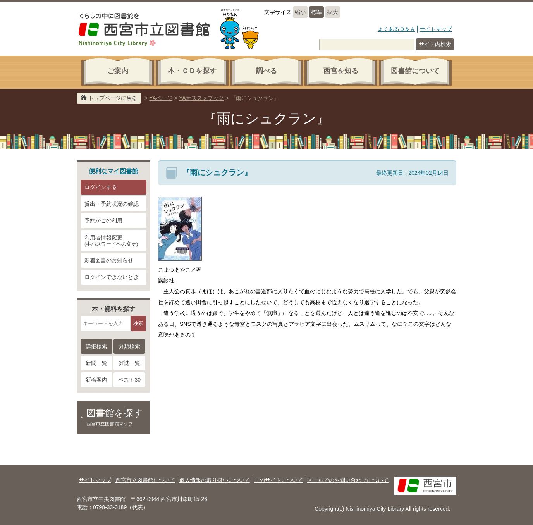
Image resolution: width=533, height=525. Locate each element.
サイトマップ (436, 29)
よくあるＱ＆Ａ (396, 29)
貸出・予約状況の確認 (111, 204)
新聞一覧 (96, 363)
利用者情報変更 (113, 241)
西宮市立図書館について (145, 480)
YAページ (160, 98)
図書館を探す (117, 417)
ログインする (100, 187)
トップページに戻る (112, 98)
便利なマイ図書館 (113, 170)
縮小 (300, 12)
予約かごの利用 (103, 220)
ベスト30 (129, 380)
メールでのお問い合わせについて (348, 480)
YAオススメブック (201, 98)
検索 (138, 323)
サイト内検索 (435, 44)
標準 (316, 12)
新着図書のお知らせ (108, 260)
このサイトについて (278, 480)
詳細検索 (96, 346)
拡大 (332, 12)
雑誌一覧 (129, 363)
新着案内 (96, 380)
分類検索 (129, 346)
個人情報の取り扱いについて (214, 480)
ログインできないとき (111, 277)
